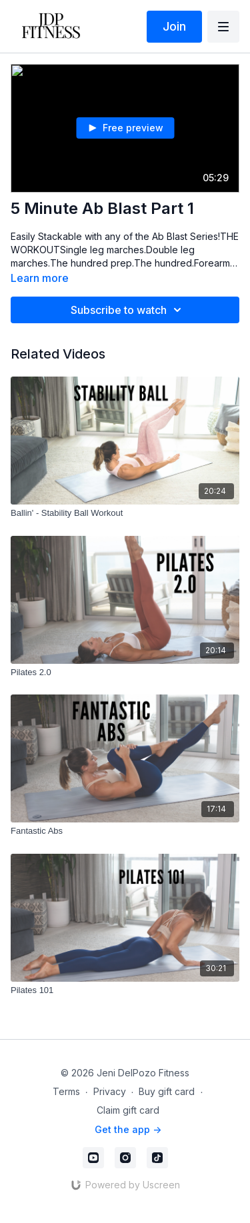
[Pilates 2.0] (125, 672)
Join (174, 26)
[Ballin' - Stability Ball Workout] (125, 513)
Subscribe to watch (128, 310)
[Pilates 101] (125, 990)
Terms (66, 1091)
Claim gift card (128, 1110)
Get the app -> (128, 1129)
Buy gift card (167, 1091)
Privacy (109, 1091)
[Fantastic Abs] (125, 831)
